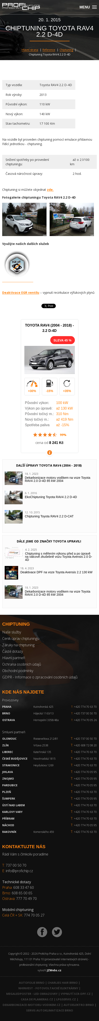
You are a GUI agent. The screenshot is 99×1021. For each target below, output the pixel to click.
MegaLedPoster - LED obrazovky (32, 994)
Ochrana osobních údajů (21, 664)
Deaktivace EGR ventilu (20, 292)
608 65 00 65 (22, 893)
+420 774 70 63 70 (84, 707)
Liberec (7, 752)
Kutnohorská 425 (43, 707)
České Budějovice (14, 759)
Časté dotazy (12, 651)
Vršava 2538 (40, 745)
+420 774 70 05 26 (84, 720)
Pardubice (9, 785)
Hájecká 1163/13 (43, 713)
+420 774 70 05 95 (85, 772)
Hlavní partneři (13, 657)
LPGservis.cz (66, 999)
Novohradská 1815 (44, 759)
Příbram (8, 818)
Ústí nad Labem (13, 805)
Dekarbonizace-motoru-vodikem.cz (31, 1005)
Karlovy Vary (12, 812)
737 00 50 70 (16, 865)
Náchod (8, 825)
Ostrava (8, 720)
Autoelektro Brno (79, 1005)
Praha (6, 707)
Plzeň (6, 792)
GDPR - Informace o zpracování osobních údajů (40, 677)
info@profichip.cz (19, 870)
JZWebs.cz (54, 970)
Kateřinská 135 (42, 752)
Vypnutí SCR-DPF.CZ (76, 994)
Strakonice (10, 765)
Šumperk (8, 798)
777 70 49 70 (26, 898)
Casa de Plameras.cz (37, 999)
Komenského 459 (43, 832)
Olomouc (9, 739)
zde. (50, 189)
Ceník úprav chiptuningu (20, 638)
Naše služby (11, 632)
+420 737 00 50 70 (84, 713)
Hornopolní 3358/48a (46, 720)
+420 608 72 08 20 (85, 745)
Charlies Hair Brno (63, 983)
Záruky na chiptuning (18, 645)
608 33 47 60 (23, 887)
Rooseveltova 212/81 (45, 739)
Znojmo (8, 779)
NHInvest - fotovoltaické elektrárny (48, 988)
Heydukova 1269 (43, 765)
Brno (6, 713)
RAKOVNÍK (9, 832)
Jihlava (7, 772)
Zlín (5, 745)
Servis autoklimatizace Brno (49, 1010)
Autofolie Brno (32, 983)
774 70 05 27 (34, 915)
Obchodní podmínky (17, 670)
